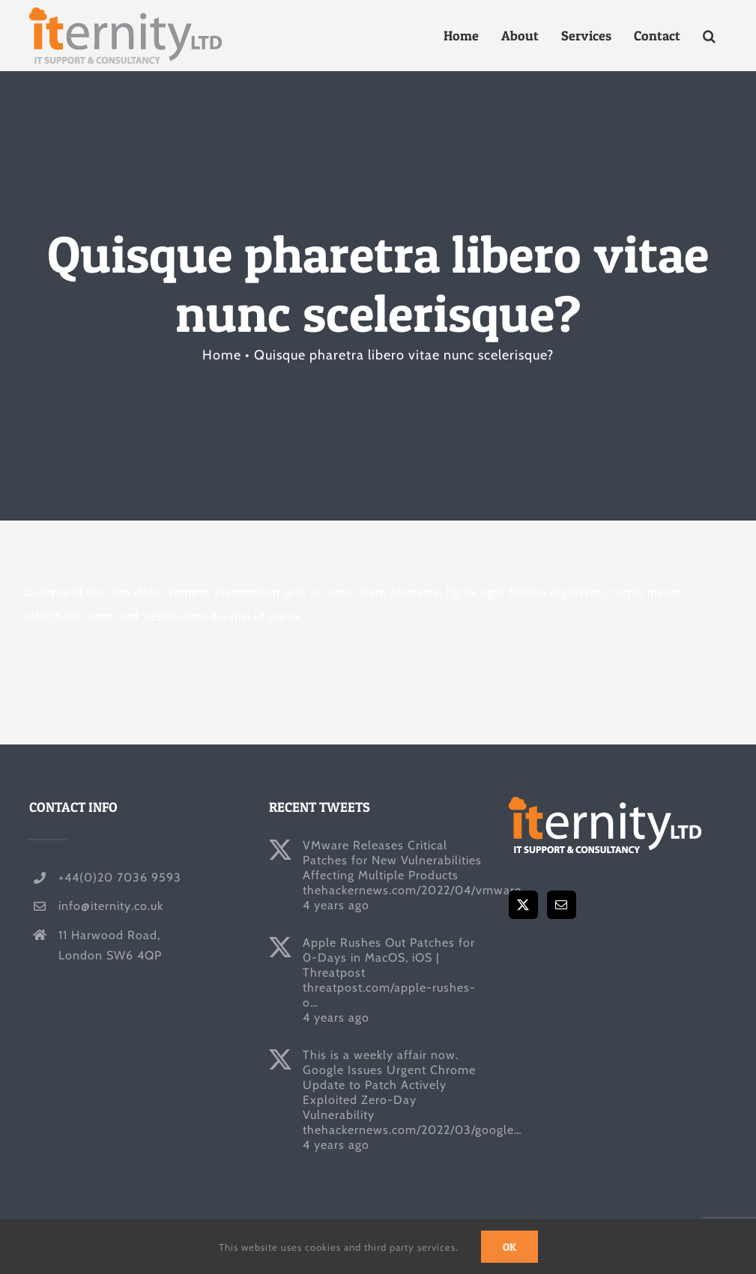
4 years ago (336, 905)
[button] (709, 35)
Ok (509, 1246)
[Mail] (561, 905)
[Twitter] (523, 905)
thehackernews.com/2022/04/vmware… (416, 890)
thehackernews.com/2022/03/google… (412, 1130)
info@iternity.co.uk (110, 906)
